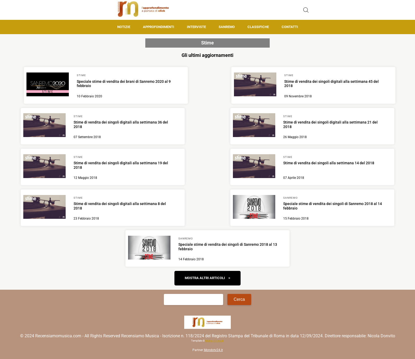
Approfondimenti (158, 27)
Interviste (196, 27)
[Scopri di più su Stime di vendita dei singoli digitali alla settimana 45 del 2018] (255, 85)
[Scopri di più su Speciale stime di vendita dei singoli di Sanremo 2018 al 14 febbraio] (254, 207)
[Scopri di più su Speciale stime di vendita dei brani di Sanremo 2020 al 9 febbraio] (47, 85)
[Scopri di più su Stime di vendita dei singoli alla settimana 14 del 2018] (254, 167)
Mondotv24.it (213, 350)
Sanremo (227, 27)
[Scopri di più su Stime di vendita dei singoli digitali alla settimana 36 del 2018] (44, 126)
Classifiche (258, 27)
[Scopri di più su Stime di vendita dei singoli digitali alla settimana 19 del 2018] (44, 167)
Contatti (290, 27)
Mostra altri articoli (205, 278)
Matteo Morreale (214, 340)
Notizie (123, 27)
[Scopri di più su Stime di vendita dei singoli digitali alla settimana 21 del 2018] (254, 126)
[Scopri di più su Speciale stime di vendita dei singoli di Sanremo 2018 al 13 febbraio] (149, 248)
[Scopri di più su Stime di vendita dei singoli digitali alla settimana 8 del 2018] (44, 207)
